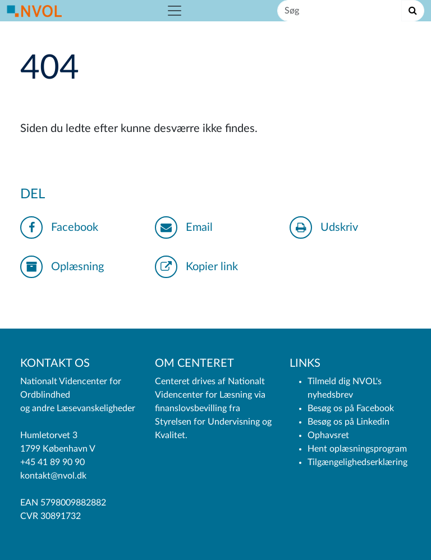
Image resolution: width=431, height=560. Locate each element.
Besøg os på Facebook (351, 408)
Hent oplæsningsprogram (357, 448)
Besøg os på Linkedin (348, 421)
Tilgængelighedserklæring (357, 462)
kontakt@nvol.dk (53, 475)
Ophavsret (328, 435)
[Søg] (339, 10)
